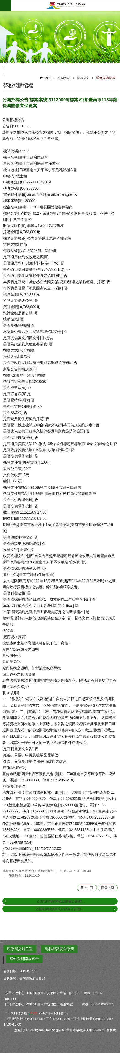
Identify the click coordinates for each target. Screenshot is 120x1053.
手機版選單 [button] (5, 5)
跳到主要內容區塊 (2, 2)
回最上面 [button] (107, 888)
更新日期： (11, 971)
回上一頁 (86, 888)
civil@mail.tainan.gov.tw (47, 1030)
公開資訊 (64, 78)
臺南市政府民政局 (65, 5)
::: (3, 67)
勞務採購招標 (105, 78)
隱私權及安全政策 (59, 949)
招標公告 (83, 78)
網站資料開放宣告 (24, 959)
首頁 (48, 78)
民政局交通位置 (20, 949)
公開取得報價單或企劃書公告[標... (60, 901)
